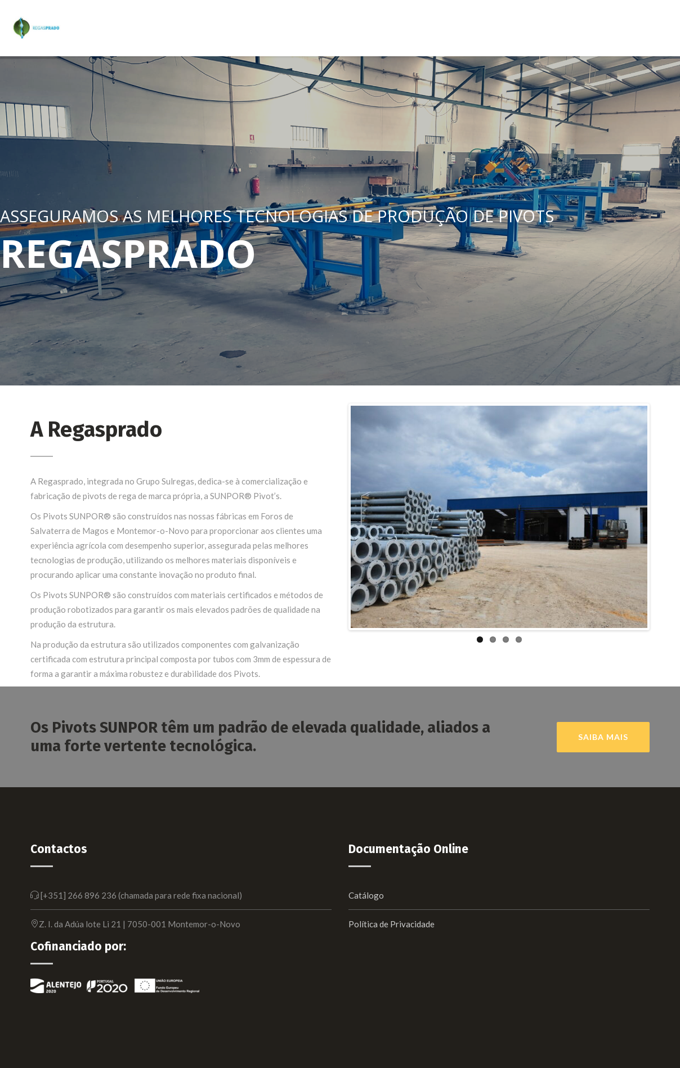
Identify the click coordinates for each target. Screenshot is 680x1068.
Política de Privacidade (391, 924)
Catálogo (366, 895)
